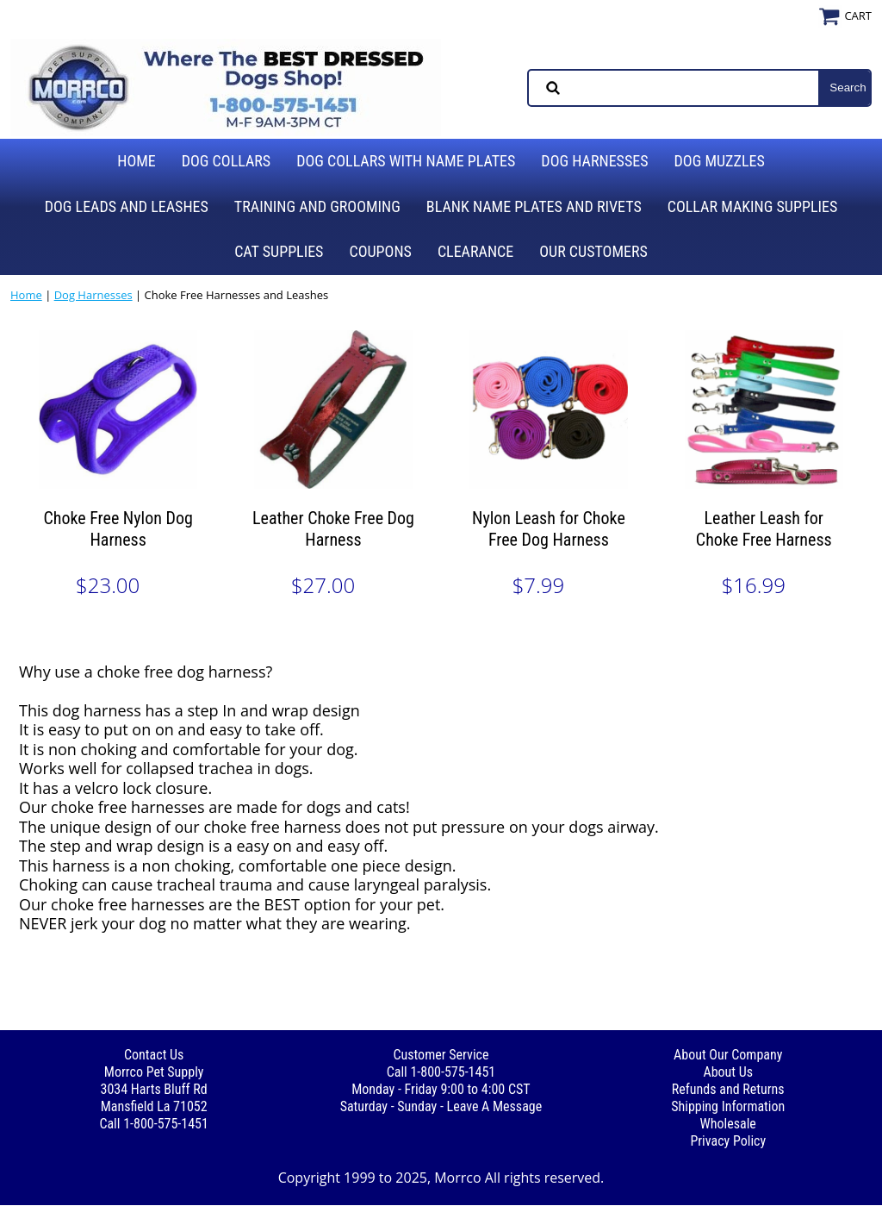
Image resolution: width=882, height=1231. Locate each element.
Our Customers (593, 251)
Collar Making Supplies (752, 206)
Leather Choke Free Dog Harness (333, 529)
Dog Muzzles (719, 161)
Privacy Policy (728, 1141)
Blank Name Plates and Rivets (534, 206)
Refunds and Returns (728, 1089)
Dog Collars (226, 161)
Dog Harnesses (594, 161)
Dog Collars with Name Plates (405, 161)
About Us (728, 1072)
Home (136, 161)
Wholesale (728, 1123)
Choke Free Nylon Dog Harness (117, 529)
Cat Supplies (278, 251)
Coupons (380, 251)
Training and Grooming (317, 206)
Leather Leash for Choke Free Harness (764, 529)
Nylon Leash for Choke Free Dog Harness (548, 529)
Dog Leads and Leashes (126, 206)
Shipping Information (728, 1106)
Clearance (475, 251)
